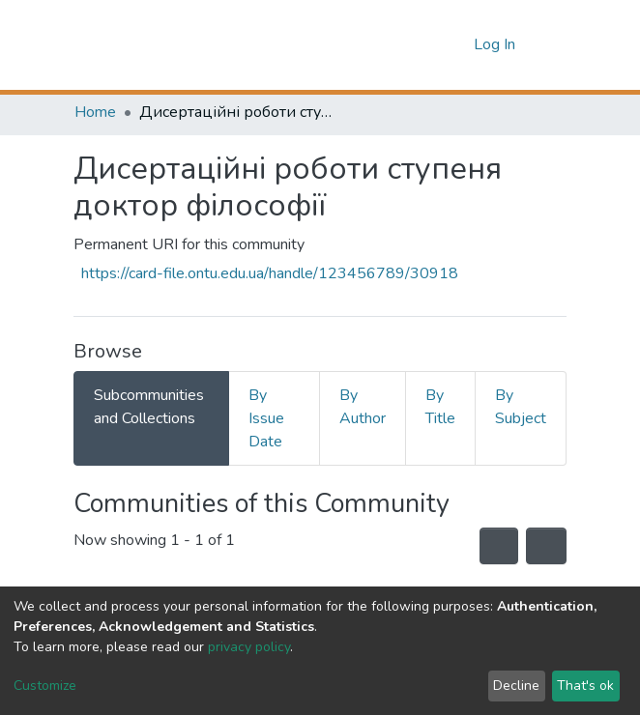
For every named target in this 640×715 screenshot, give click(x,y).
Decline (516, 685)
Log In (496, 44)
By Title (440, 407)
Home (95, 112)
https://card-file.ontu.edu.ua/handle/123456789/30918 (269, 273)
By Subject (520, 407)
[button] (454, 44)
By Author (362, 407)
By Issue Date (266, 418)
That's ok (585, 685)
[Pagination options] (546, 546)
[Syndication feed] (499, 546)
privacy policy (249, 647)
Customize (45, 685)
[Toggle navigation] (554, 44)
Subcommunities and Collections (149, 407)
